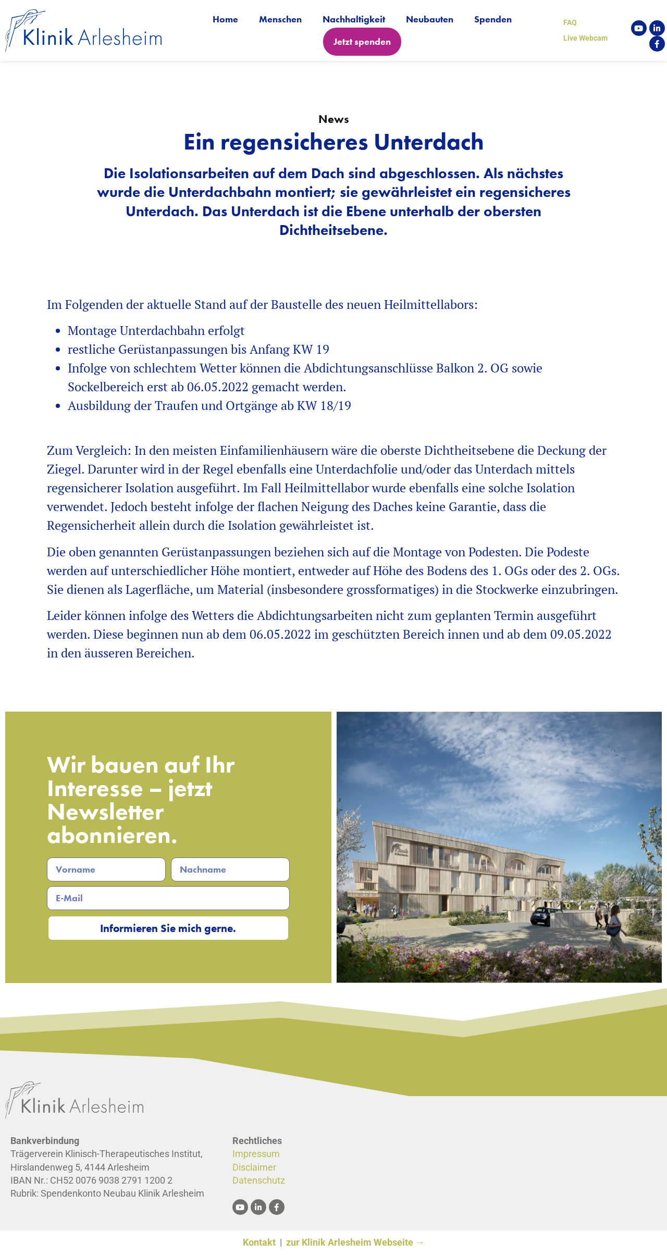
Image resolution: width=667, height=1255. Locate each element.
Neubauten (429, 19)
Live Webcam (585, 38)
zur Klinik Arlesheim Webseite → (355, 1242)
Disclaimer (254, 1167)
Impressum (256, 1154)
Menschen (280, 19)
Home (225, 19)
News (333, 119)
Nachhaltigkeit (354, 19)
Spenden (493, 19)
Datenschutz (258, 1180)
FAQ (570, 22)
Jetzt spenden (362, 41)
